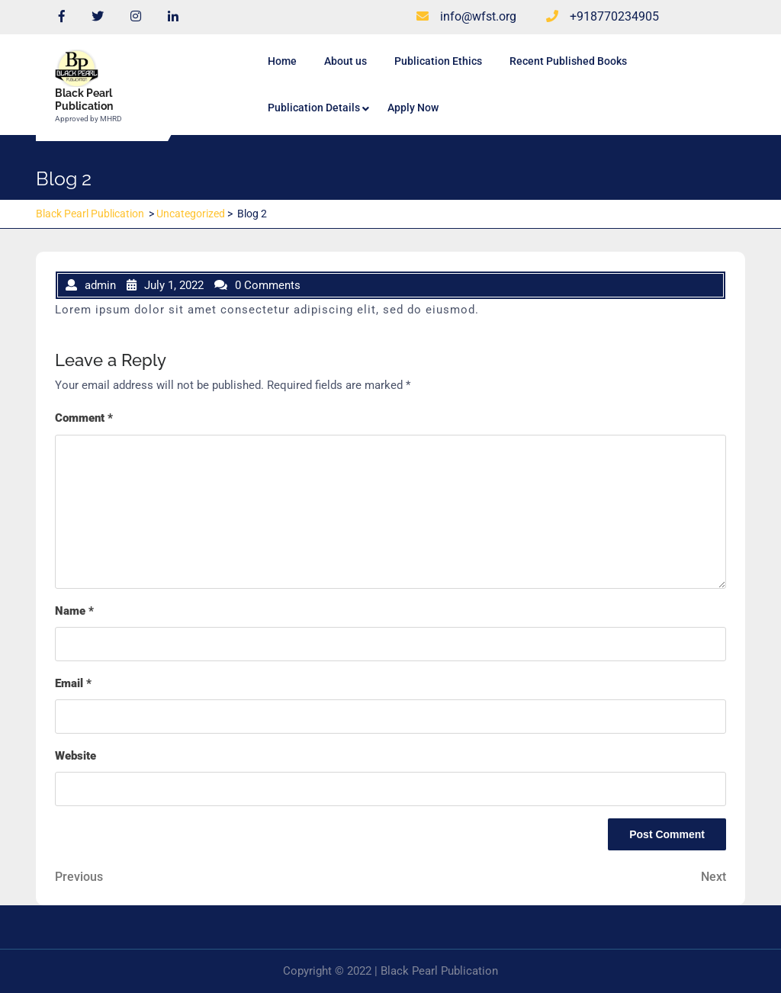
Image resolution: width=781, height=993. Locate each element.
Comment (84, 418)
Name (74, 611)
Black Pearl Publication (84, 99)
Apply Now (413, 107)
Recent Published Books (568, 61)
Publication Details (314, 107)
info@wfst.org (466, 16)
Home (282, 61)
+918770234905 (602, 16)
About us (345, 61)
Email (73, 683)
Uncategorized (190, 213)
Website (75, 756)
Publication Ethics (438, 61)
